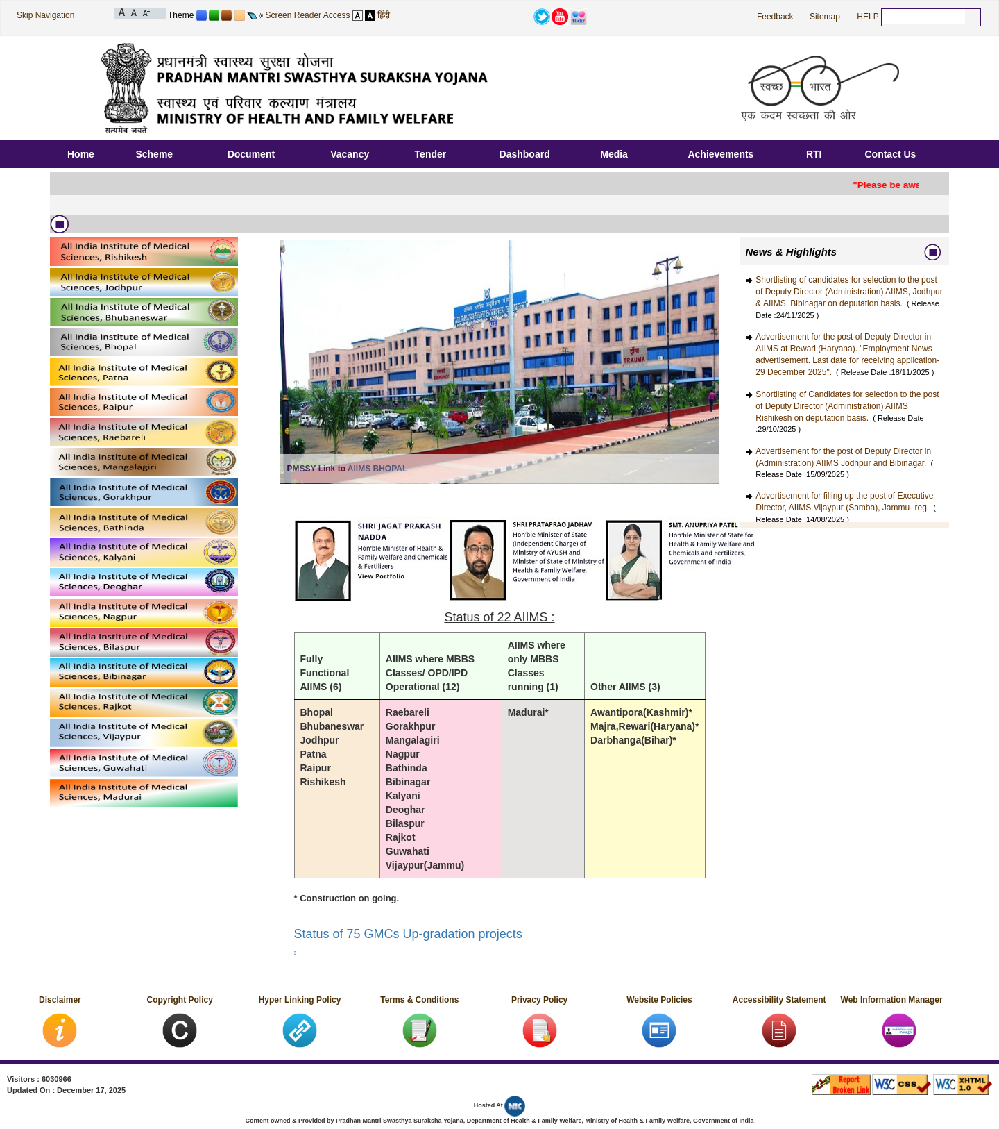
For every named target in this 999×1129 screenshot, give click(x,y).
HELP (867, 17)
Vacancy (349, 154)
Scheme (154, 154)
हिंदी (383, 15)
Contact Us (890, 154)
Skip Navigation (45, 15)
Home (80, 154)
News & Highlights (791, 252)
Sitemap (825, 17)
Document (251, 154)
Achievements (720, 154)
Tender (431, 154)
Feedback (775, 17)
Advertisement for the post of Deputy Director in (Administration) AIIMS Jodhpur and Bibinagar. (844, 462)
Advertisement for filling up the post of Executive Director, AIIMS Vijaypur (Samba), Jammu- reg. (845, 507)
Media (614, 154)
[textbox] (923, 16)
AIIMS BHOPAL (377, 469)
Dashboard (525, 154)
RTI (814, 154)
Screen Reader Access (307, 15)
